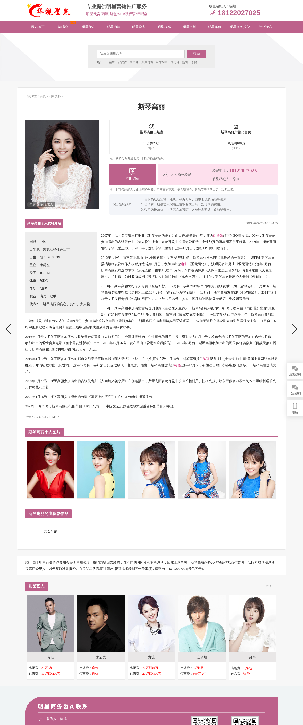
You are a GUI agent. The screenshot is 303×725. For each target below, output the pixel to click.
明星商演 (113, 27)
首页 (43, 96)
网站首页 (38, 27)
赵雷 (185, 62)
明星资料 (189, 27)
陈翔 (206, 359)
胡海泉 (218, 235)
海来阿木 (162, 62)
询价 (95, 668)
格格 (177, 365)
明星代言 (88, 27)
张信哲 (122, 62)
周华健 (134, 62)
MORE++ (272, 586)
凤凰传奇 (147, 62)
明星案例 (214, 27)
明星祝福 (164, 27)
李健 (194, 62)
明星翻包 (139, 27)
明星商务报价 (240, 27)
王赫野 (110, 62)
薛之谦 (175, 62)
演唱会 (63, 27)
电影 (184, 264)
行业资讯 (265, 27)
